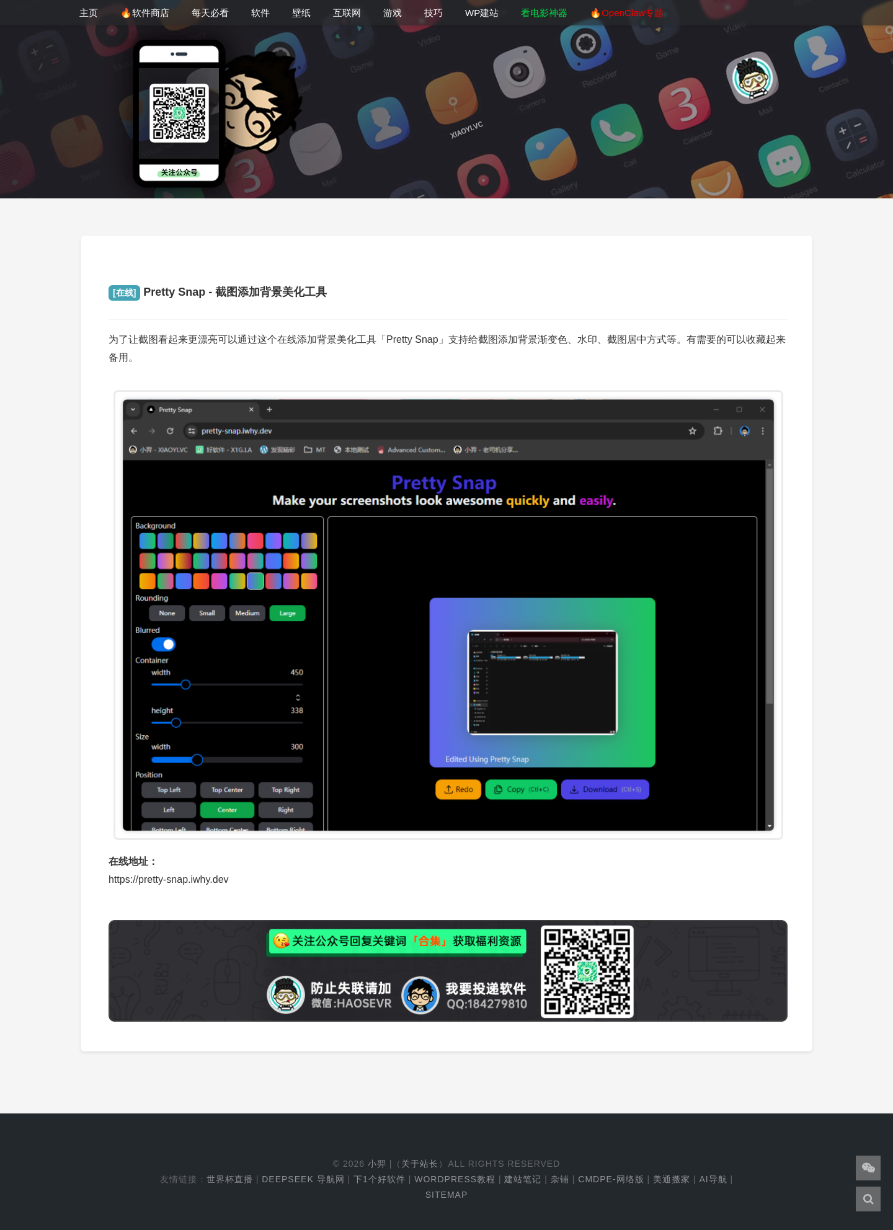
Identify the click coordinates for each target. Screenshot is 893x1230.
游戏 (392, 12)
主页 (88, 12)
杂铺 (560, 1179)
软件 (260, 12)
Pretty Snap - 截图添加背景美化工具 (218, 292)
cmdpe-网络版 (611, 1179)
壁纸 (301, 12)
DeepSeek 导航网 (303, 1179)
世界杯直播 (230, 1179)
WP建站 (482, 12)
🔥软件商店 (144, 12)
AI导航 (713, 1179)
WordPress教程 (454, 1179)
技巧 (433, 12)
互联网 (347, 12)
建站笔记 (522, 1179)
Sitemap (446, 1195)
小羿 (377, 1164)
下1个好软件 (379, 1179)
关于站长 (419, 1164)
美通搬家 (671, 1179)
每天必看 (210, 12)
